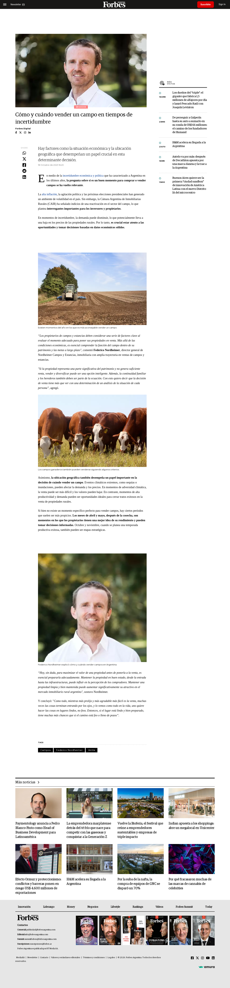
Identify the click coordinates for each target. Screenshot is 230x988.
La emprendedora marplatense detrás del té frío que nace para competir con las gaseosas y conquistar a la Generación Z (88, 830)
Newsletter (32, 958)
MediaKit (20, 958)
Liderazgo (48, 907)
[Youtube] (208, 958)
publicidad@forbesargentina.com (41, 930)
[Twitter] (197, 958)
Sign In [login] (222, 4)
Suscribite (205, 4)
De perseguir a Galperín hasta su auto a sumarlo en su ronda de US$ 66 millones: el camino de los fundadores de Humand (189, 125)
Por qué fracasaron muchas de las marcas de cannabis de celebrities (190, 884)
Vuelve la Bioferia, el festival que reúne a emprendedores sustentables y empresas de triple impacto (140, 830)
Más (187, 83)
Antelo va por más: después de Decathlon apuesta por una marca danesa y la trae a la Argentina (189, 162)
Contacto (44, 958)
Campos (45, 750)
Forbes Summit (184, 907)
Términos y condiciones (94, 958)
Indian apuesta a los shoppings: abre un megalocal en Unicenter (191, 826)
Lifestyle (115, 907)
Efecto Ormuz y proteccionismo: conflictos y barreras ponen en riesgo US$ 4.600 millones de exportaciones (38, 886)
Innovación (24, 907)
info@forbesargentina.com (36, 935)
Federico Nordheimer (69, 750)
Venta (91, 750)
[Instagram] (202, 958)
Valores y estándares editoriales (65, 958)
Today (208, 907)
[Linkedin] (213, 958)
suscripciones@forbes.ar (41, 944)
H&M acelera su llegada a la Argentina (189, 144)
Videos (159, 907)
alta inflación (49, 194)
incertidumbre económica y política (83, 175)
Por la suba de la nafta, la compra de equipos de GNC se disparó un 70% (138, 884)
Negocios (92, 907)
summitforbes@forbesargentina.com (41, 939)
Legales (111, 958)
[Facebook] (192, 958)
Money (71, 907)
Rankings (138, 907)
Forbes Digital (23, 128)
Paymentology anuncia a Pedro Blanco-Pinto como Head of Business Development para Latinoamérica (37, 830)
